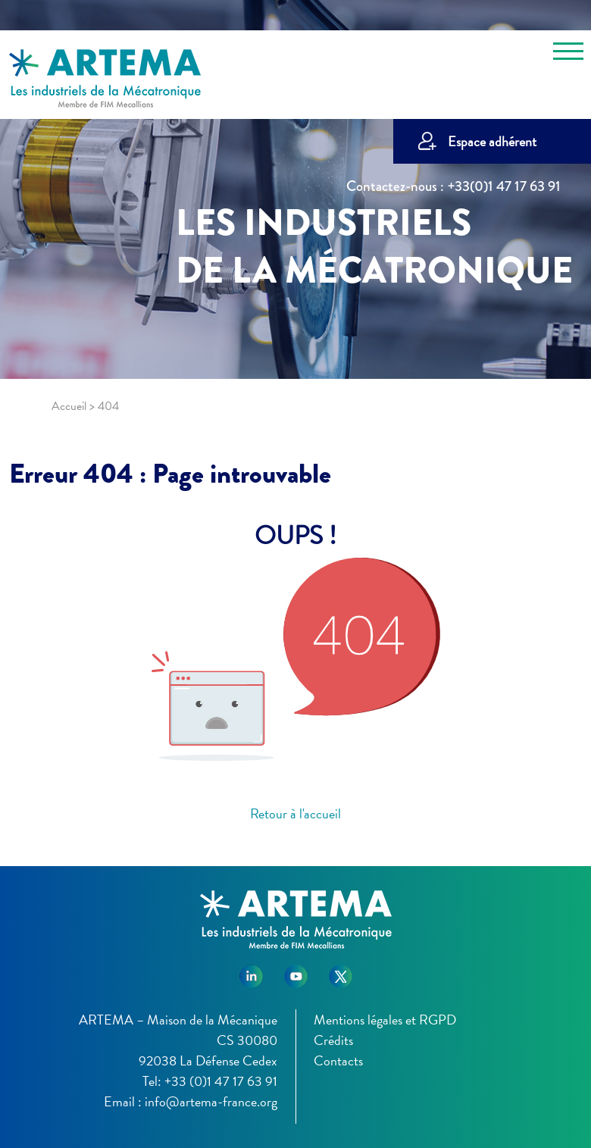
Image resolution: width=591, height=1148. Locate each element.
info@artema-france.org (211, 1101)
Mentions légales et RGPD (385, 1019)
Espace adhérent (492, 141)
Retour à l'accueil (295, 813)
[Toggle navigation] (568, 53)
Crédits (333, 1040)
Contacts (338, 1060)
